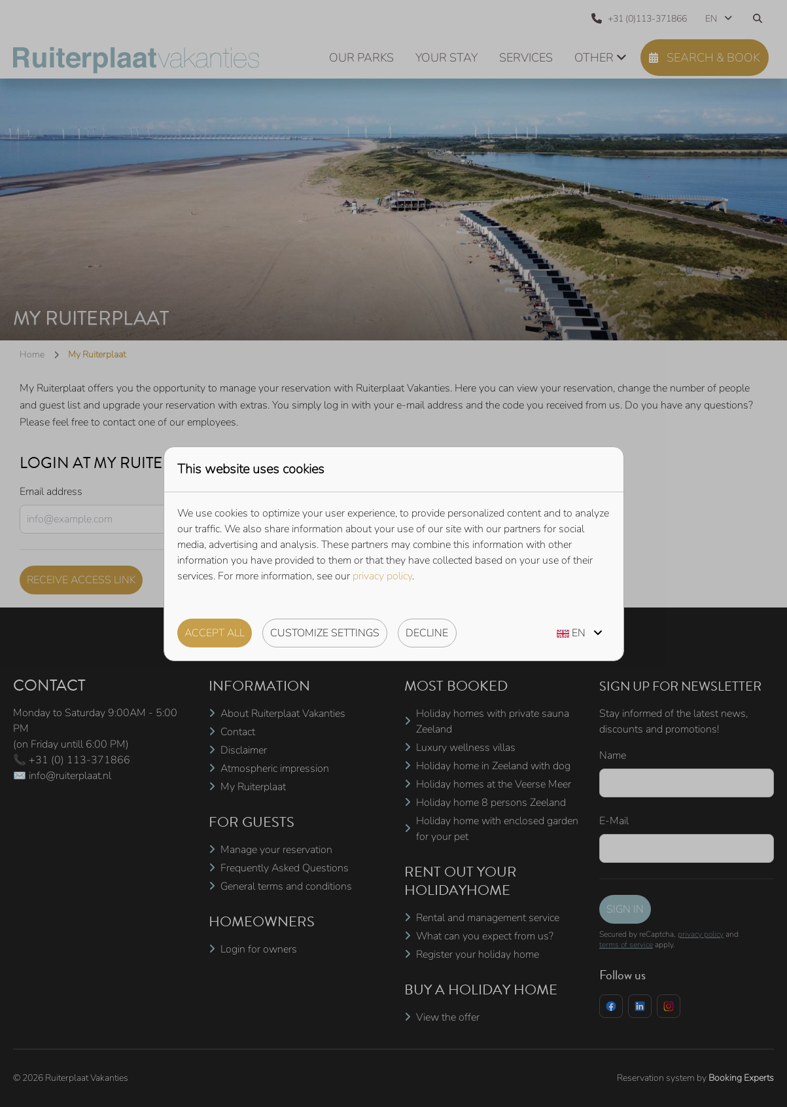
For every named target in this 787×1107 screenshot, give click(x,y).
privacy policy (382, 576)
